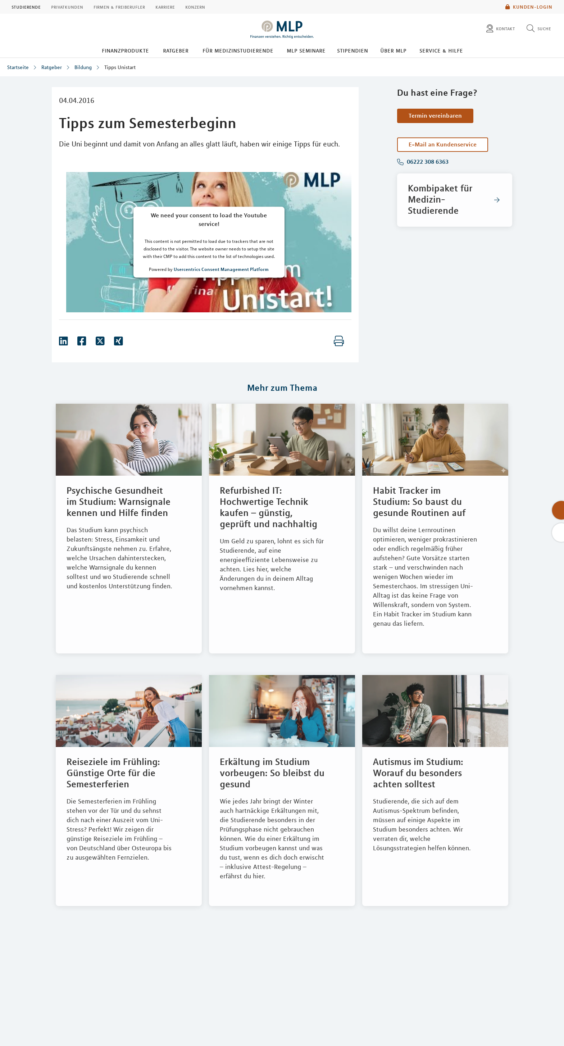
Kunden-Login (528, 7)
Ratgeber (175, 50)
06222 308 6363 (427, 162)
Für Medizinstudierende (238, 50)
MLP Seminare (306, 50)
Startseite (18, 67)
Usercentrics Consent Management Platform (221, 269)
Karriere (165, 7)
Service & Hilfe (441, 50)
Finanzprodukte (125, 50)
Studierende (26, 7)
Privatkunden (67, 7)
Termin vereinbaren (435, 115)
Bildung (83, 67)
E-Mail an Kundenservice (443, 144)
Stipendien (352, 50)
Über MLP (393, 50)
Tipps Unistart (120, 67)
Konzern (195, 7)
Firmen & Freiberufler (119, 7)
